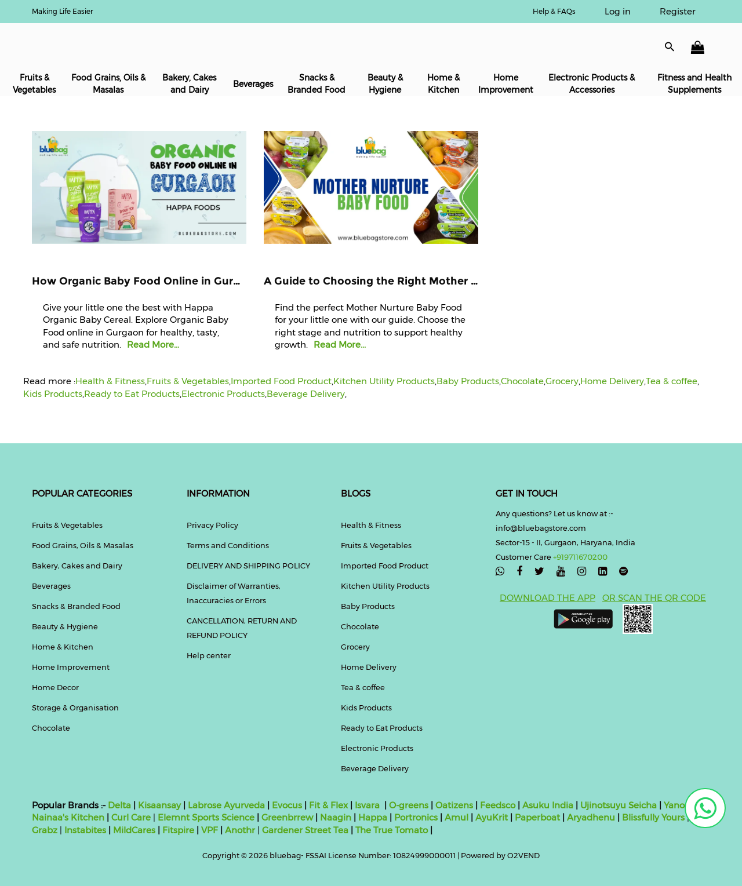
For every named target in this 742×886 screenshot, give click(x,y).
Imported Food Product (281, 381)
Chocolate (522, 381)
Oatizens (454, 805)
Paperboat (537, 817)
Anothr (240, 830)
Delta (119, 805)
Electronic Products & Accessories (591, 83)
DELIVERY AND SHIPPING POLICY (248, 565)
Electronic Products (223, 393)
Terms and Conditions (228, 545)
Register (678, 11)
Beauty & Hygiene (385, 83)
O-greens (407, 805)
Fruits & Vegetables (34, 83)
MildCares (134, 830)
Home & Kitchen (443, 83)
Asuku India (547, 805)
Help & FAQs (554, 11)
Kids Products (52, 393)
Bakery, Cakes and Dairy (189, 83)
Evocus (287, 805)
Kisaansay (159, 805)
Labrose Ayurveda (226, 805)
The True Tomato (392, 830)
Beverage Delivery (306, 393)
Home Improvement (505, 83)
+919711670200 (580, 557)
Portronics (416, 817)
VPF (209, 830)
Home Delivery (612, 381)
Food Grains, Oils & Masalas (108, 83)
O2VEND (523, 855)
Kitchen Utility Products (384, 381)
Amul (455, 817)
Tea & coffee (671, 381)
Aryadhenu (591, 817)
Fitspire (178, 830)
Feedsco (496, 805)
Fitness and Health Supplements (694, 83)
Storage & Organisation (75, 707)
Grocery (562, 381)
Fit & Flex (328, 805)
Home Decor (55, 687)
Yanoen (680, 805)
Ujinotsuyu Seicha (618, 805)
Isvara (367, 805)
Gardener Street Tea (306, 830)
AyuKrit (491, 817)
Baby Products (468, 381)
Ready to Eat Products (132, 393)
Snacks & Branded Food (316, 83)
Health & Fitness (110, 381)
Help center (209, 655)
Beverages (253, 84)
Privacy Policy (212, 525)
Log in (618, 11)
